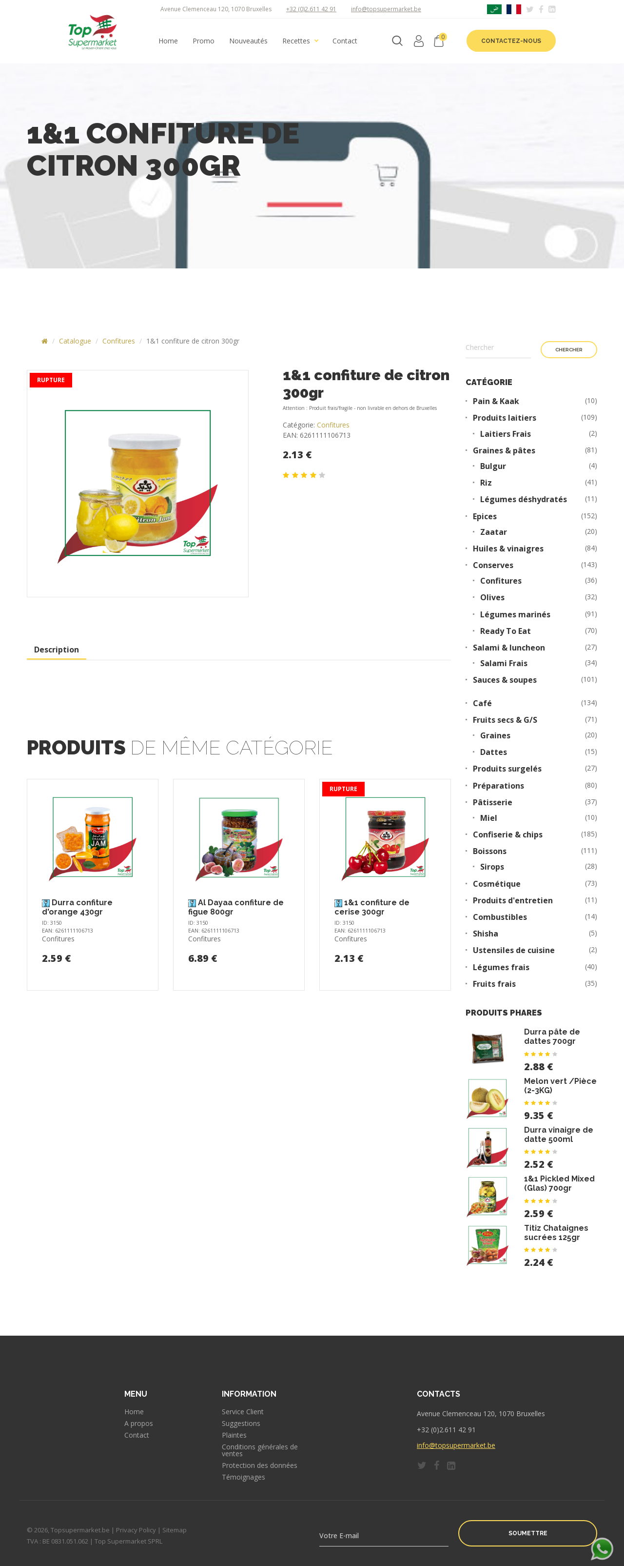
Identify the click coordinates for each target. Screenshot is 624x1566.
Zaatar (493, 532)
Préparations (498, 786)
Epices (485, 516)
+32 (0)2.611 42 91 (311, 9)
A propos (138, 1423)
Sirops (492, 867)
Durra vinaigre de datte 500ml (558, 1134)
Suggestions (241, 1423)
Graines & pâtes (504, 450)
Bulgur (493, 466)
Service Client (243, 1411)
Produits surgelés (507, 768)
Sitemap (174, 1529)
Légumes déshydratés (523, 499)
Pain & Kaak (496, 401)
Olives (492, 597)
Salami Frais (503, 663)
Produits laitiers (504, 418)
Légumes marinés (515, 614)
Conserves (493, 565)
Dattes (493, 752)
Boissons (490, 851)
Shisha (485, 933)
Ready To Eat (505, 631)
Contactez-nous (511, 41)
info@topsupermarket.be (386, 9)
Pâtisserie (492, 802)
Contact (344, 41)
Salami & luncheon (509, 647)
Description (56, 649)
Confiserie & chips (508, 834)
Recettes (296, 41)
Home (168, 41)
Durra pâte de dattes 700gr (552, 1036)
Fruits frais (494, 984)
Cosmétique (497, 884)
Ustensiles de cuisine (514, 950)
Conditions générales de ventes (260, 1450)
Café (482, 703)
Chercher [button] (569, 349)
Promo (203, 41)
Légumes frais (501, 967)
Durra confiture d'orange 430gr (77, 907)
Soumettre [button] (527, 1533)
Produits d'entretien (513, 900)
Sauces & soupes (505, 680)
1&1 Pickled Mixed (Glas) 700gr (559, 1183)
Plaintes (234, 1435)
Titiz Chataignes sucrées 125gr (556, 1232)
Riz (486, 483)
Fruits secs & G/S (505, 720)
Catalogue (75, 341)
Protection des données (259, 1465)
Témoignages (243, 1477)
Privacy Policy (136, 1529)
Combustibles (500, 917)
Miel (488, 818)
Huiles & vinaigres (508, 548)
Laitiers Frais (505, 434)
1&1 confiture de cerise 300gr (372, 907)
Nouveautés (248, 41)
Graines (495, 735)
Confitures (118, 341)
